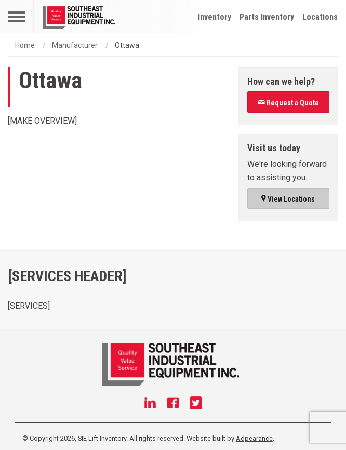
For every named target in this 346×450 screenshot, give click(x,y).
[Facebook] (173, 404)
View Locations (288, 199)
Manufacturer (75, 45)
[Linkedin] (150, 404)
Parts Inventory (266, 17)
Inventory (214, 17)
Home (25, 45)
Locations (320, 17)
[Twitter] (196, 404)
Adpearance (254, 438)
